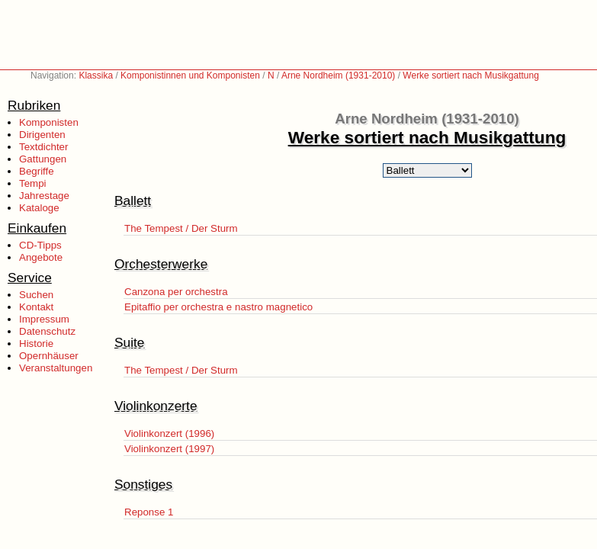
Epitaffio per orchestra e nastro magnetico (218, 307)
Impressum (44, 319)
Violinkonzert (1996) (169, 433)
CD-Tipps (40, 245)
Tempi (33, 183)
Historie (36, 343)
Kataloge (39, 208)
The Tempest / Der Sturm (181, 228)
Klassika (96, 75)
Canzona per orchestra (176, 291)
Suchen (36, 294)
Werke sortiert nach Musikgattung (471, 75)
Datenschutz (47, 331)
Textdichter (43, 146)
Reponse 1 (148, 512)
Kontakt (36, 307)
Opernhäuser (49, 355)
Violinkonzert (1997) (169, 448)
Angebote (41, 257)
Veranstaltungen (55, 368)
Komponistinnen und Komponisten (190, 75)
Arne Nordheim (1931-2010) (338, 75)
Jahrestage (44, 195)
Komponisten (49, 122)
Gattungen (42, 159)
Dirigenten (42, 134)
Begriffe (36, 171)
